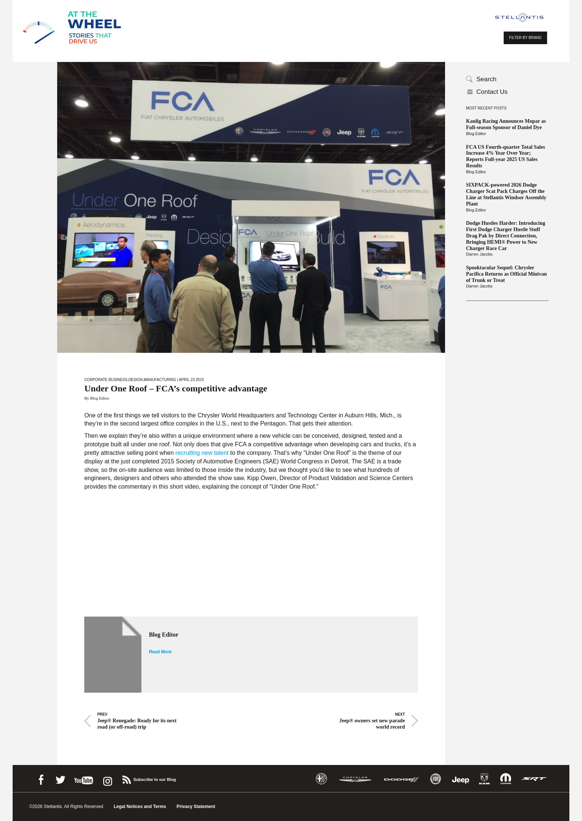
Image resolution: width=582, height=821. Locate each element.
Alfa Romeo (321, 778)
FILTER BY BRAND (525, 38)
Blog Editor (476, 133)
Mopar (505, 778)
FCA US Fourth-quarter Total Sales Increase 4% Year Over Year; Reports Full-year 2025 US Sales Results (505, 156)
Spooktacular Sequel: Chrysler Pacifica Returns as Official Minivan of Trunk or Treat (506, 274)
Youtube (83, 778)
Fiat (435, 778)
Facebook (41, 778)
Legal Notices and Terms (140, 806)
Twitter (60, 778)
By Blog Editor (96, 398)
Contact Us (492, 91)
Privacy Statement (196, 806)
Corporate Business (105, 380)
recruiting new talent (201, 453)
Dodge (401, 778)
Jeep (460, 778)
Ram (484, 778)
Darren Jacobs (479, 254)
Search (487, 79)
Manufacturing (160, 380)
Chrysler (355, 778)
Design (135, 380)
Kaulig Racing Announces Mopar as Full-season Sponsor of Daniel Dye (506, 124)
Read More (160, 651)
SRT (534, 778)
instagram (107, 778)
